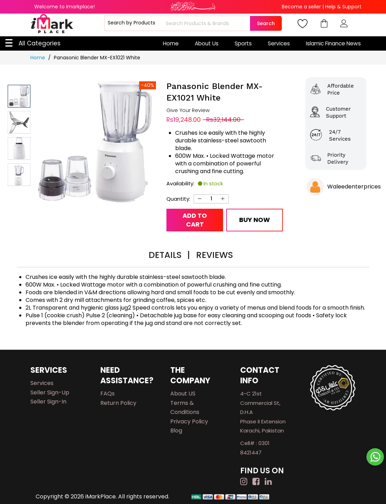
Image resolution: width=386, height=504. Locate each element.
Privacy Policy (189, 421)
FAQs (107, 394)
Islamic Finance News (333, 43)
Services (279, 43)
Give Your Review (188, 110)
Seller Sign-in (48, 402)
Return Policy (118, 403)
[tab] (169, 256)
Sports (243, 43)
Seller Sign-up (49, 392)
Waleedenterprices (354, 187)
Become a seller (301, 6)
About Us (207, 43)
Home (171, 43)
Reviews (214, 255)
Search (266, 23)
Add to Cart (195, 220)
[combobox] (207, 23)
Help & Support (343, 6)
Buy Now (254, 219)
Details (169, 255)
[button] (19, 122)
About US (182, 394)
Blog (176, 431)
